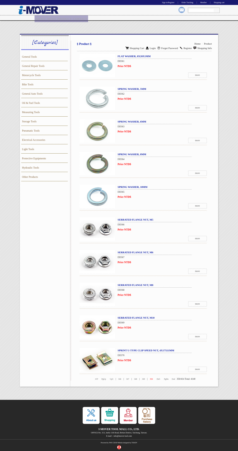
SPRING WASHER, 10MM (131, 186)
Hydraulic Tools (30, 167)
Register (187, 47)
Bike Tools (27, 84)
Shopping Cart (139, 47)
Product (208, 43)
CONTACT (80, 18)
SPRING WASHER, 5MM (131, 88)
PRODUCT (65, 18)
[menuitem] (41, 18)
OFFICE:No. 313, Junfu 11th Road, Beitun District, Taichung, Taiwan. (119, 432)
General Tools (29, 56)
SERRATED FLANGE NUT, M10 (135, 317)
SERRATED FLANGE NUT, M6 (134, 252)
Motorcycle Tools (31, 75)
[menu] (61, 18)
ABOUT (41, 18)
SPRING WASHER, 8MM (131, 154)
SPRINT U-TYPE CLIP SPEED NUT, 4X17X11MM (145, 350)
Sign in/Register (160, 2)
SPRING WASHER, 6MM (131, 121)
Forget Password (170, 47)
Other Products (30, 176)
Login (154, 47)
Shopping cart (218, 2)
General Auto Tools (32, 93)
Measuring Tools (31, 112)
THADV (134, 442)
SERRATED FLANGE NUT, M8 (134, 284)
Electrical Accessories (33, 139)
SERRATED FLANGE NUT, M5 (134, 219)
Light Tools (28, 149)
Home (198, 43)
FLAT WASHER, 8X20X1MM (133, 56)
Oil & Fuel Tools (31, 102)
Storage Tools (29, 121)
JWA (110, 442)
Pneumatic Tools (31, 130)
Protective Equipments (34, 158)
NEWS (52, 18)
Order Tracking (182, 2)
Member (200, 2)
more (203, 75)
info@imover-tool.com (123, 436)
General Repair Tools (33, 65)
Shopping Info (203, 47)
